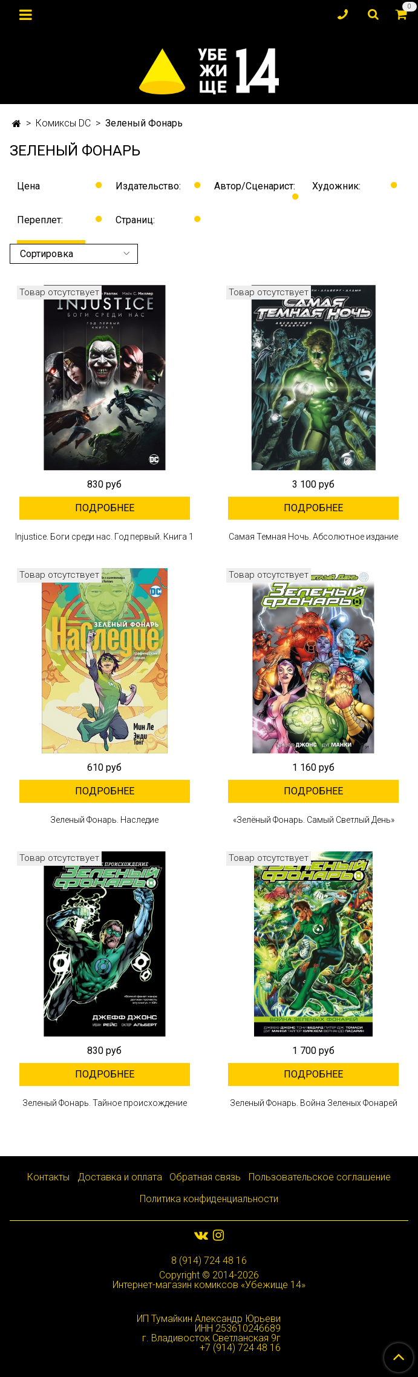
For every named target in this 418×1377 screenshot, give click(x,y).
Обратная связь (205, 1177)
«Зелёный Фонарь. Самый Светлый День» (313, 820)
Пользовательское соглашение (320, 1177)
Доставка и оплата (119, 1177)
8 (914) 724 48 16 (209, 1260)
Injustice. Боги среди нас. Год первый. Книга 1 (104, 536)
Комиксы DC (63, 123)
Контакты (48, 1177)
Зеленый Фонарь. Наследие (104, 820)
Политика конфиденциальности (209, 1199)
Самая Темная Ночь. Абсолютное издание (313, 536)
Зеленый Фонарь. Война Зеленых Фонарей (313, 1103)
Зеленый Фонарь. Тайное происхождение (104, 1103)
